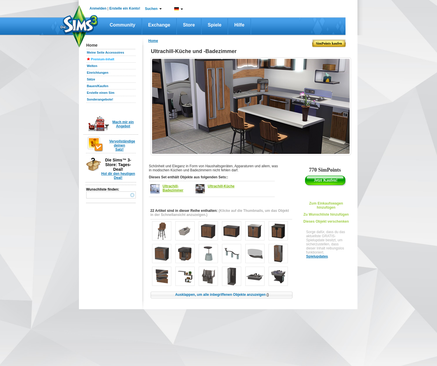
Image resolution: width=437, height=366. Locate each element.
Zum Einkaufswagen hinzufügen (326, 205)
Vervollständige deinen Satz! (122, 145)
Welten (92, 66)
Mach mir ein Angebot (123, 124)
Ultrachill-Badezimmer (173, 188)
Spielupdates (317, 256)
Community (122, 24)
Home (153, 41)
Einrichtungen (97, 72)
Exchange (159, 24)
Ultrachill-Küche (221, 186)
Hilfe (239, 24)
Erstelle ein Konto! (124, 8)
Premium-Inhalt (102, 59)
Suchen (151, 9)
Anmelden (97, 8)
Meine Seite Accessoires (105, 52)
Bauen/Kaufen (97, 86)
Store (189, 24)
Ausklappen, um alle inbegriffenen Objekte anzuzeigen (222, 295)
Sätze (91, 79)
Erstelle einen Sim (100, 92)
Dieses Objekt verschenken (326, 221)
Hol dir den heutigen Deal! (118, 176)
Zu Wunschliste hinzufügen (326, 214)
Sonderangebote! (100, 99)
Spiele (214, 24)
